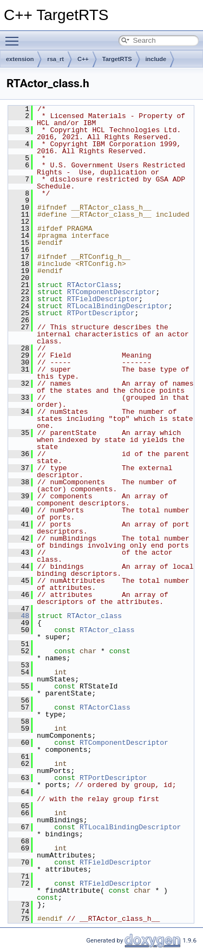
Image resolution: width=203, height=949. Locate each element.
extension (20, 59)
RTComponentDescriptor (111, 292)
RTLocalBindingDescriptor (117, 306)
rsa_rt (55, 59)
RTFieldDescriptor (103, 299)
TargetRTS (117, 59)
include (156, 59)
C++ (83, 59)
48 (18, 616)
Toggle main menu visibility (14, 36)
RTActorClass (92, 285)
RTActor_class (94, 616)
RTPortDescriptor (101, 313)
